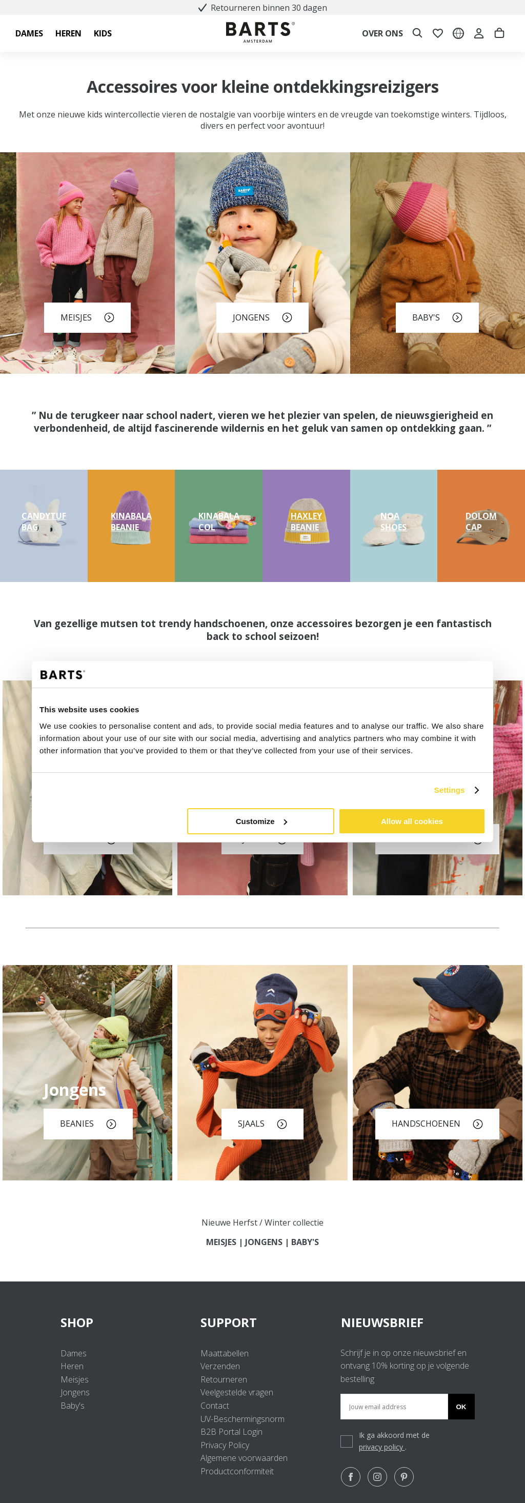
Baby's (72, 1405)
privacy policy (382, 1447)
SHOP (122, 1322)
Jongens (75, 1392)
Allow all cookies (412, 821)
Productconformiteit (237, 1471)
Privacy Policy (224, 1445)
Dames (73, 1353)
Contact (214, 1405)
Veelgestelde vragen (236, 1392)
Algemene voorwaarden (244, 1458)
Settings (449, 790)
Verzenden (220, 1366)
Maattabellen (224, 1353)
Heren (72, 1366)
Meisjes (74, 1379)
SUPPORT (262, 1322)
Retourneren (223, 1379)
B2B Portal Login (231, 1431)
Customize (261, 821)
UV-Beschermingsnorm (242, 1419)
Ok (461, 1407)
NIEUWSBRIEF (382, 1322)
